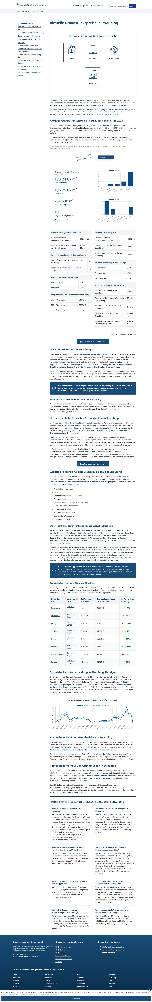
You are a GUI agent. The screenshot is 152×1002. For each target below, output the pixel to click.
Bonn (79, 975)
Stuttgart (16, 984)
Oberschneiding (57, 654)
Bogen (53, 639)
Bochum (112, 984)
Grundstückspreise (80, 5)
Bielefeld (48, 986)
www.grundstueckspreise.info (113, 950)
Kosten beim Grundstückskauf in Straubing (30, 61)
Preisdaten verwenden (63, 959)
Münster (16, 981)
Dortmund (48, 978)
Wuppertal (80, 981)
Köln (110, 981)
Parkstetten (55, 608)
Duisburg (112, 986)
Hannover (16, 978)
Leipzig (47, 981)
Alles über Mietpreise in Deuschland (26, 956)
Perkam (54, 662)
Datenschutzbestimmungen (49, 994)
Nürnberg (112, 978)
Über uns (58, 962)
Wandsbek (16, 986)
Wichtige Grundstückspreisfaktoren (28, 44)
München (80, 978)
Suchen (132, 6)
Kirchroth (55, 646)
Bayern (33, 11)
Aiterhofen (55, 616)
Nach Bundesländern (63, 947)
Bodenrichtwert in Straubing (29, 36)
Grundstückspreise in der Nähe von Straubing (30, 49)
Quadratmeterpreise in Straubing (31, 32)
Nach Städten (60, 953)
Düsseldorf (49, 975)
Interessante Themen (63, 956)
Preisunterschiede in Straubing (30, 39)
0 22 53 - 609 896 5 (108, 953)
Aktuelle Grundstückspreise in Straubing (29, 27)
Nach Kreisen (60, 950)
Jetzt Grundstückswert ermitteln (92, 341)
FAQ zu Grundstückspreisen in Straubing (29, 73)
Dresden (112, 975)
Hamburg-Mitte (82, 986)
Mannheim (81, 984)
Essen (15, 975)
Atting (53, 623)
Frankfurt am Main (52, 984)
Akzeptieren (76, 998)
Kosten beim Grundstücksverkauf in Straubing (31, 67)
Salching (54, 631)
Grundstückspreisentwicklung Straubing (29, 55)
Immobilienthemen (98, 5)
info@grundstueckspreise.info (113, 947)
